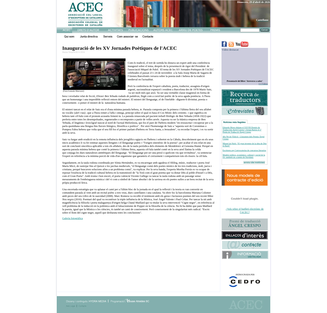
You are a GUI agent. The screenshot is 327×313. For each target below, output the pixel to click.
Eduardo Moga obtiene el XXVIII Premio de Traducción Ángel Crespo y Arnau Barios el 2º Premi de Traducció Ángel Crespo (242, 129)
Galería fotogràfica (72, 218)
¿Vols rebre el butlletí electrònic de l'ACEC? (245, 210)
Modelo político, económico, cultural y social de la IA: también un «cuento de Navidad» (244, 156)
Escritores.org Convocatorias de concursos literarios (244, 150)
